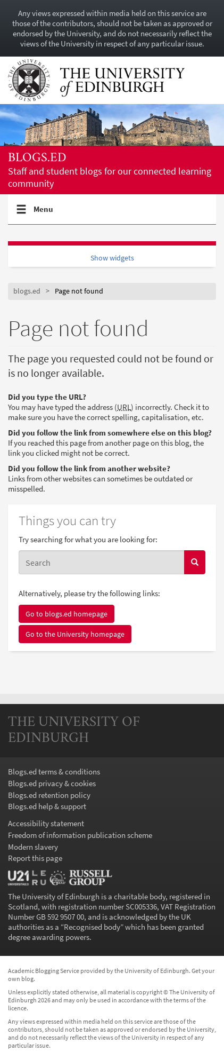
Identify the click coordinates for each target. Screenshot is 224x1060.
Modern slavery (33, 847)
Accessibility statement (46, 823)
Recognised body (92, 927)
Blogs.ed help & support (47, 806)
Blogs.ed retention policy (49, 795)
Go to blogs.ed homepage (66, 614)
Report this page (35, 858)
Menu (43, 213)
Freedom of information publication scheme (80, 835)
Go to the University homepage (75, 634)
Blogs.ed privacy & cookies (52, 783)
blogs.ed (37, 158)
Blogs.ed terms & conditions (54, 771)
